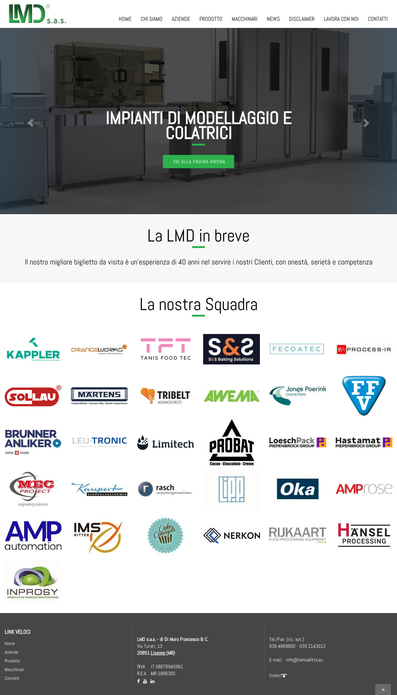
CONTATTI (378, 18)
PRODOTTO (210, 18)
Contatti (12, 678)
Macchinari (14, 669)
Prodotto (12, 661)
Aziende (11, 652)
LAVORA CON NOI (341, 18)
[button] (30, 121)
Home (10, 643)
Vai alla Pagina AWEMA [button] (199, 161)
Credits (278, 675)
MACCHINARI (244, 18)
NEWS (273, 18)
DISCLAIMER (301, 18)
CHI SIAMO (152, 18)
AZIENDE (181, 18)
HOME (125, 18)
